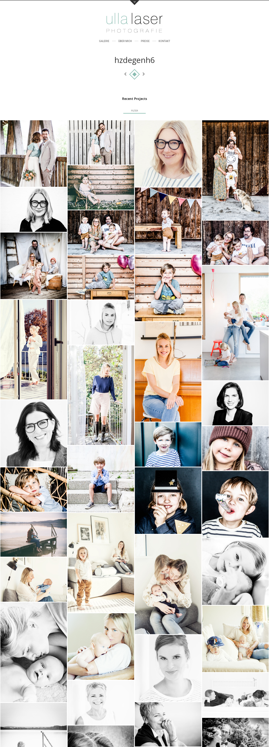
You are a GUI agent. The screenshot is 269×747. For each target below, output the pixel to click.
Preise (145, 41)
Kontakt (164, 41)
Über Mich (125, 41)
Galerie (104, 41)
